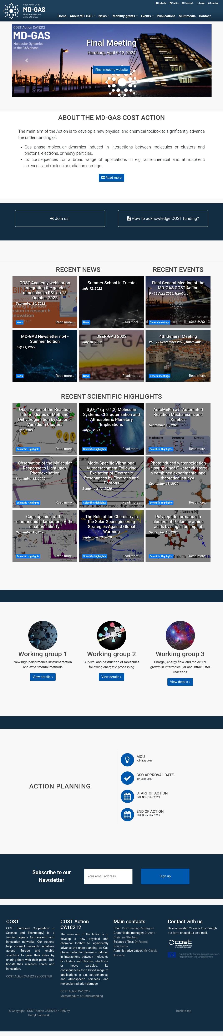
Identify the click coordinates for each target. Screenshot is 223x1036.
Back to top (183, 1011)
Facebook (187, 3)
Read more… (65, 322)
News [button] (102, 16)
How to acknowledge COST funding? (163, 218)
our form (173, 933)
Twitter (174, 3)
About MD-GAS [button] (81, 16)
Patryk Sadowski (39, 1015)
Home (61, 16)
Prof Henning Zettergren (138, 928)
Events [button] (146, 16)
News (20, 322)
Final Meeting (111, 43)
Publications (166, 16)
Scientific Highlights (28, 449)
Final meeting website (111, 70)
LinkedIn (161, 3)
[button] (27, 60)
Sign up (165, 876)
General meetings (159, 322)
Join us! (60, 218)
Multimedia (187, 16)
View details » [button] (43, 677)
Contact (205, 16)
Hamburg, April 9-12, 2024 (111, 52)
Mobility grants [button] (124, 16)
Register (213, 3)
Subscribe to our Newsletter (51, 876)
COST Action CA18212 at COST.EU (29, 976)
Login (200, 3)
